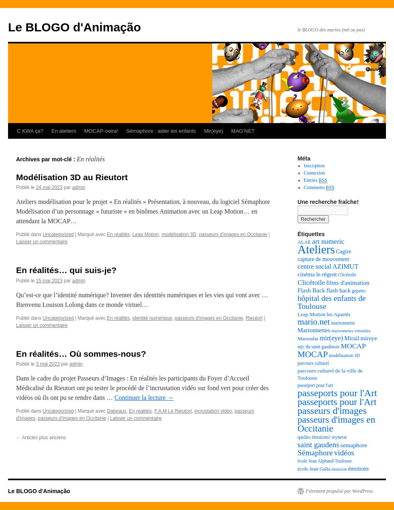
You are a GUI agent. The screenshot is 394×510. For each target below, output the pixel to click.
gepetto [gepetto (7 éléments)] (358, 291)
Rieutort (254, 318)
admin (78, 187)
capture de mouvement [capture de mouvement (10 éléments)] (323, 259)
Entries (315, 180)
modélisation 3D (179, 234)
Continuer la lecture (144, 397)
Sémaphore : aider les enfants (161, 131)
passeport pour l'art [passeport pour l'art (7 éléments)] (315, 385)
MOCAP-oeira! (101, 131)
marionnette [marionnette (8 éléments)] (343, 323)
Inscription (314, 166)
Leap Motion (145, 234)
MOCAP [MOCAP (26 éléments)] (313, 354)
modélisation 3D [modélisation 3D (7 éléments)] (344, 355)
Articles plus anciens (41, 437)
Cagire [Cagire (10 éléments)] (343, 251)
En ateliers (63, 131)
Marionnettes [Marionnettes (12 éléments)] (314, 330)
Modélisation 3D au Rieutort (72, 177)
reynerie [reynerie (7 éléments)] (339, 437)
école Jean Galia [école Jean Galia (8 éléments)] (314, 469)
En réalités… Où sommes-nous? (81, 353)
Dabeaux (116, 411)
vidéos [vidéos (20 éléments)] (344, 452)
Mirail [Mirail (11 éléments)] (351, 338)
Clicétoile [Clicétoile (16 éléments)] (311, 282)
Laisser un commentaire (42, 242)
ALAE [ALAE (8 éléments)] (304, 242)
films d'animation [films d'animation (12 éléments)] (347, 282)
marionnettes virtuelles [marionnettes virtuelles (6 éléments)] (350, 331)
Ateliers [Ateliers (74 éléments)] (316, 249)
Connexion (314, 173)
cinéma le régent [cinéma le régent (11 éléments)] (317, 274)
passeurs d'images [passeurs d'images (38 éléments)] (332, 410)
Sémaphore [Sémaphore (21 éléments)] (315, 452)
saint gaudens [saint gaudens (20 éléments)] (318, 444)
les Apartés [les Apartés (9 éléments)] (338, 314)
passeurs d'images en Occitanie (233, 234)
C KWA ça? (30, 131)
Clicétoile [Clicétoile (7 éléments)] (347, 275)
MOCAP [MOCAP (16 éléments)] (353, 346)
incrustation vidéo (213, 411)
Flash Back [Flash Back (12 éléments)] (311, 290)
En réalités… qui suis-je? (66, 270)
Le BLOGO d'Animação (74, 27)
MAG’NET (243, 131)
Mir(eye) (213, 131)
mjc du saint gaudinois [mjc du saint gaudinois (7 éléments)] (318, 347)
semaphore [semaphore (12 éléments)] (354, 445)
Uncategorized (58, 234)
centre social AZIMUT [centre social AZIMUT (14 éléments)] (328, 266)
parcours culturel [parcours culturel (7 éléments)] (313, 363)
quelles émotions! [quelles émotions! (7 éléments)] (314, 437)
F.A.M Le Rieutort (173, 411)
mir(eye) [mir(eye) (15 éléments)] (331, 338)
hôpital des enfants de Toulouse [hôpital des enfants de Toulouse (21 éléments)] (332, 302)
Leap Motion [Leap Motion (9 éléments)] (311, 314)
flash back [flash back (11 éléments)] (338, 290)
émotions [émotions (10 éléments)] (358, 468)
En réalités (118, 234)
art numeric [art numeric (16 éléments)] (328, 241)
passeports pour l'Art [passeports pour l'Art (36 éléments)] (337, 402)
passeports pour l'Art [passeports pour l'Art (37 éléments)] (337, 393)
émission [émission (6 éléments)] (339, 469)
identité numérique (152, 318)
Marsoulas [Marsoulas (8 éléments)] (308, 338)
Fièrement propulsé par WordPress (339, 491)
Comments (319, 188)
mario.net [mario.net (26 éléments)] (314, 322)
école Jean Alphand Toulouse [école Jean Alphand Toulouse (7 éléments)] (325, 461)
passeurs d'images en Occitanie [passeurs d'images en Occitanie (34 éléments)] (336, 424)
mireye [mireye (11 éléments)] (369, 338)
